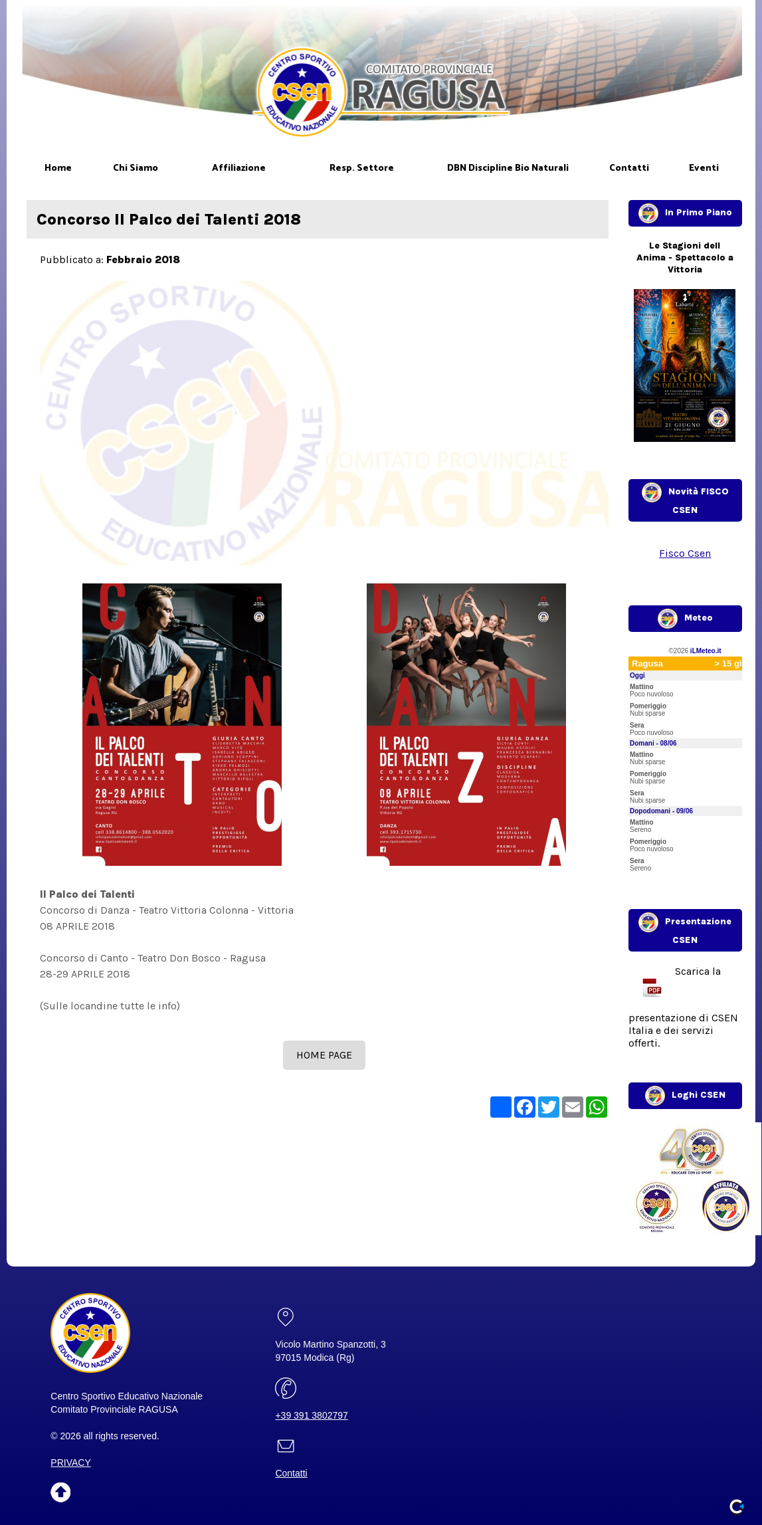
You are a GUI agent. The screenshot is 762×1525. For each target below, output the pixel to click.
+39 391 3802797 (311, 1415)
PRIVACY (70, 1462)
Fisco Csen (685, 553)
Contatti (291, 1473)
